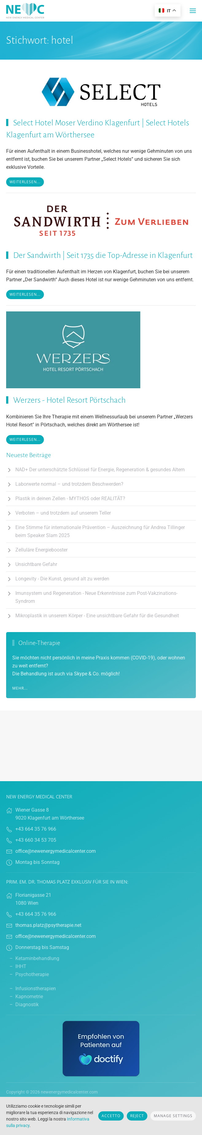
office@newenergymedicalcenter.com (55, 851)
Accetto (111, 1115)
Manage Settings (173, 1115)
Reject (137, 1115)
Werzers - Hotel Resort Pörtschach (69, 400)
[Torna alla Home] (25, 11)
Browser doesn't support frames (101, 746)
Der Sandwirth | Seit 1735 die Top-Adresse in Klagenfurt (103, 255)
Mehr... (20, 688)
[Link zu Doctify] (101, 1048)
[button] (193, 11)
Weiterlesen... (25, 181)
